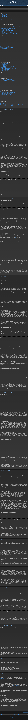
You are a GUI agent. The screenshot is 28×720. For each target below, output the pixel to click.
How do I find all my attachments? (5, 99)
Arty (12, 717)
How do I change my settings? (5, 25)
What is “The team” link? (4, 70)
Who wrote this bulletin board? (5, 102)
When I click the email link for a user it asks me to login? (8, 33)
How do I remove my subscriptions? (5, 94)
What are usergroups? (3, 65)
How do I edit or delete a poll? (5, 41)
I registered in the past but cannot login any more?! (8, 19)
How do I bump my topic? (4, 48)
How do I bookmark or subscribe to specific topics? (8, 92)
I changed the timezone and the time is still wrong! (8, 28)
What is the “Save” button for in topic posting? (7, 46)
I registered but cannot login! (4, 17)
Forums (2, 5)
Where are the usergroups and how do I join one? (7, 66)
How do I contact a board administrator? (6, 105)
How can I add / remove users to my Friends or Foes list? (9, 80)
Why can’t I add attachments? (4, 43)
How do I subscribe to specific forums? (6, 93)
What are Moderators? (3, 64)
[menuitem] (27, 8)
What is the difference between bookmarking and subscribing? (9, 91)
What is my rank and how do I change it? (6, 32)
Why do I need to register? (4, 14)
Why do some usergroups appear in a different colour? (8, 68)
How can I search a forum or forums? (6, 84)
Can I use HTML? (3, 53)
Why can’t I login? (3, 18)
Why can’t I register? (3, 16)
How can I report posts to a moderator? (6, 45)
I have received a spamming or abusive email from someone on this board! (11, 75)
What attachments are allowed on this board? (7, 98)
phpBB (16, 237)
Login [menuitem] (27, 5)
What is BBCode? (3, 52)
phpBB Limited (2, 678)
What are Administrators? (4, 63)
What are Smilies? (3, 54)
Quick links (1, 5)
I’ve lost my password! (3, 20)
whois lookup (11, 694)
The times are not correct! (4, 27)
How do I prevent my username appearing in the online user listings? (10, 26)
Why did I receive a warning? (4, 44)
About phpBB (16, 679)
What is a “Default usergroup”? (5, 69)
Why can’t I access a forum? (4, 42)
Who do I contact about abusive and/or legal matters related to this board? (11, 104)
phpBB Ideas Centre (16, 685)
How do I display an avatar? (4, 31)
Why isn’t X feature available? (4, 103)
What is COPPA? (3, 15)
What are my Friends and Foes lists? (6, 79)
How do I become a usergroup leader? (6, 67)
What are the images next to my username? (7, 30)
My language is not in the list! (4, 29)
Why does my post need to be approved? (6, 47)
